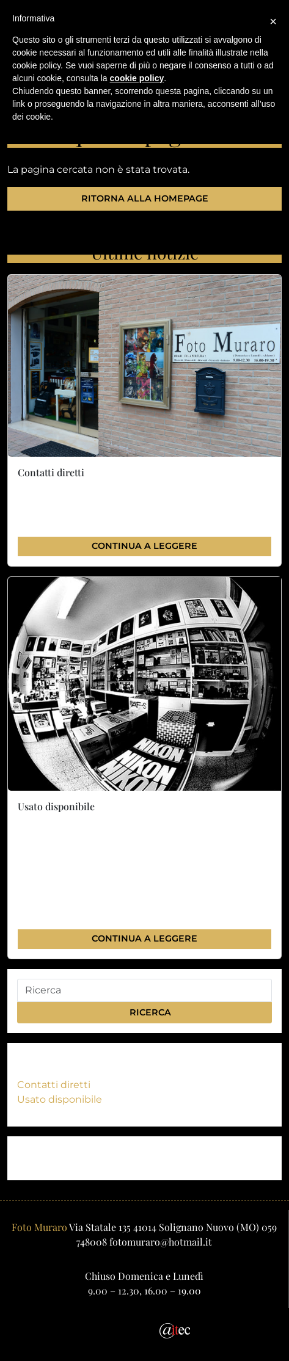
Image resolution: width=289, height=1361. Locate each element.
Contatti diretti (53, 1085)
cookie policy (137, 78)
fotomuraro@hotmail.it (160, 1241)
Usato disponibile (59, 1099)
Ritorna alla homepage (144, 198)
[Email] (107, 1329)
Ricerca (145, 1012)
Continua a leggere (144, 545)
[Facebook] (135, 1329)
